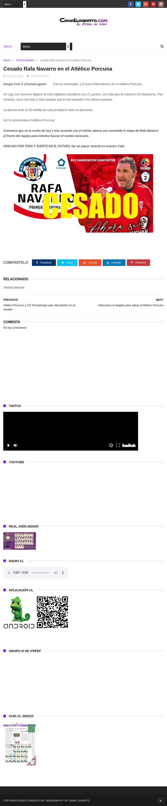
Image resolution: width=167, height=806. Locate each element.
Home (6, 60)
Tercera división (25, 60)
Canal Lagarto (79, 800)
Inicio (7, 46)
